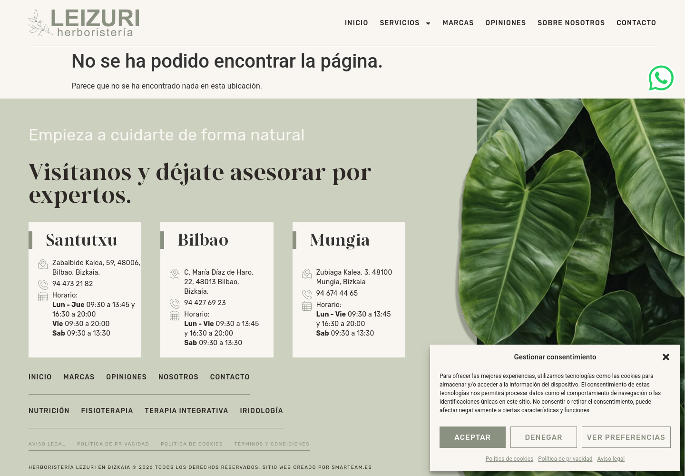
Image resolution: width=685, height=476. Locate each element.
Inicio (356, 23)
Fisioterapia (107, 411)
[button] (666, 357)
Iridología (262, 411)
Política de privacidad (565, 459)
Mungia (340, 239)
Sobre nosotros (571, 23)
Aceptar (472, 437)
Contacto (636, 23)
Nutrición (49, 411)
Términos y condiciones (272, 444)
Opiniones (506, 23)
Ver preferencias (626, 437)
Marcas (458, 23)
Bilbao (202, 239)
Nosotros (178, 377)
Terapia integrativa (186, 411)
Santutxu (81, 239)
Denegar (543, 437)
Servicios (405, 23)
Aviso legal (611, 459)
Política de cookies (510, 459)
